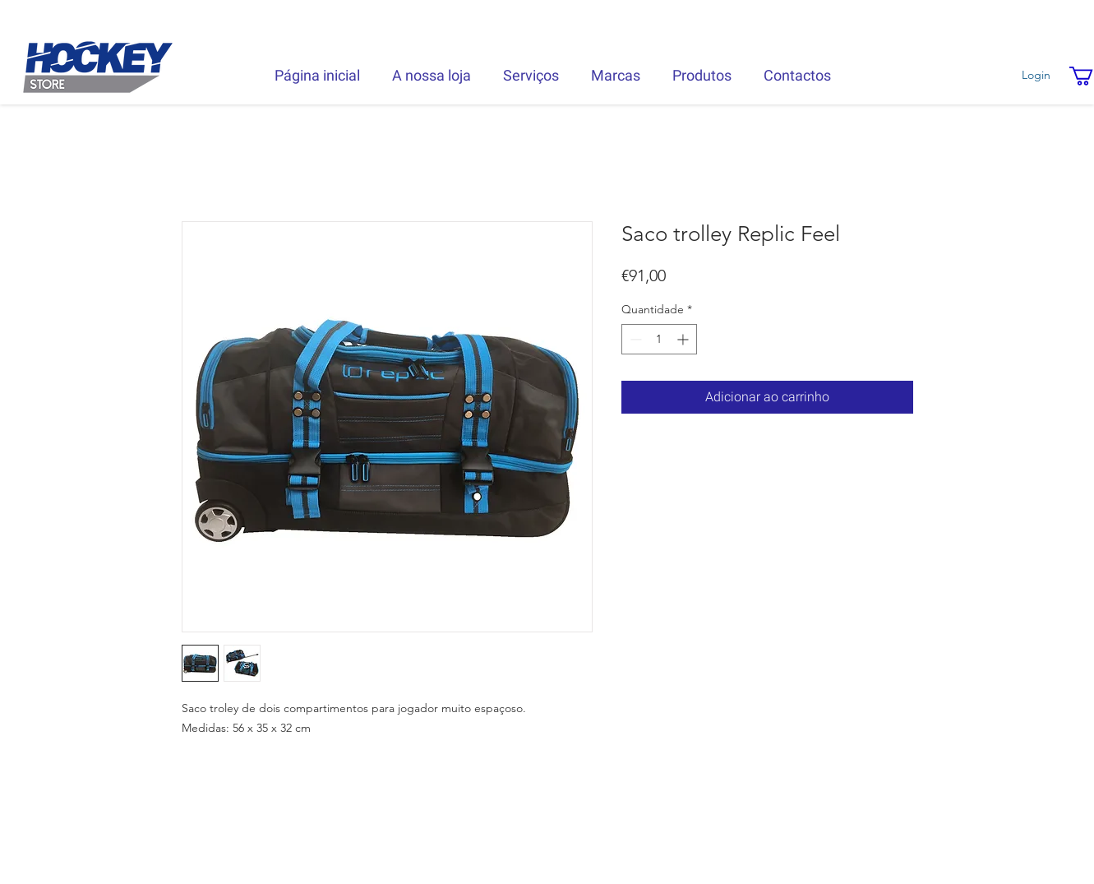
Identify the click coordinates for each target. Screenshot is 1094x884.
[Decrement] (634, 339)
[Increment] (684, 339)
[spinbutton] (659, 339)
